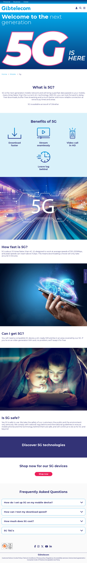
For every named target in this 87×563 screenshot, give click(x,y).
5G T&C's (9, 530)
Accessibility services (61, 558)
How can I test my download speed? (25, 512)
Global (25, 2)
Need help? (85, 265)
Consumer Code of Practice (35, 560)
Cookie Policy (18, 558)
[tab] (43, 502)
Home (4, 74)
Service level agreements (77, 558)
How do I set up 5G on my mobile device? (28, 502)
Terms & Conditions (29, 558)
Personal (6, 2)
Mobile (13, 74)
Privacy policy (41, 558)
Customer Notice (7, 558)
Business (16, 2)
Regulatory (49, 558)
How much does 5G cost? (19, 521)
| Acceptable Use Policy (52, 560)
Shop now (43, 474)
